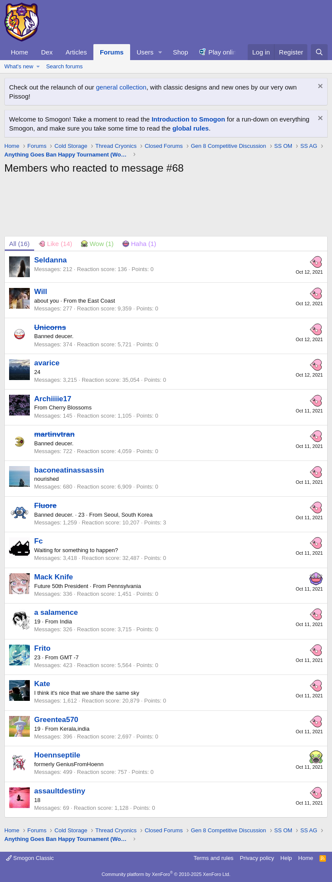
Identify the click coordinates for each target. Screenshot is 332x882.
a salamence (56, 612)
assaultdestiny (59, 791)
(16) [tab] (19, 243)
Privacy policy (257, 858)
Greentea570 (56, 720)
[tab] (55, 243)
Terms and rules (213, 858)
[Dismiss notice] (319, 87)
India (66, 621)
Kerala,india (74, 728)
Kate (42, 684)
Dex (47, 52)
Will (40, 292)
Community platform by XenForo (166, 874)
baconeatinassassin (69, 470)
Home (19, 52)
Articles (76, 52)
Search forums (64, 66)
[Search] (319, 52)
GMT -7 (69, 657)
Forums (112, 52)
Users (145, 52)
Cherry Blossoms (70, 407)
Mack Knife (53, 577)
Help (286, 858)
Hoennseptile (57, 755)
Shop (180, 52)
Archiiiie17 (52, 399)
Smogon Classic (30, 858)
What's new (18, 66)
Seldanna (50, 260)
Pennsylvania (124, 586)
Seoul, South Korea (128, 514)
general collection (121, 87)
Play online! (225, 52)
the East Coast (96, 300)
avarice (47, 363)
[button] (160, 52)
